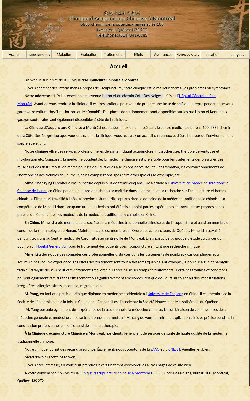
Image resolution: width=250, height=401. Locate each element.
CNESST (174, 349)
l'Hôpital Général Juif (51, 246)
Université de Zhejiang (165, 293)
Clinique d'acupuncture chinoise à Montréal (115, 373)
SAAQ (154, 349)
